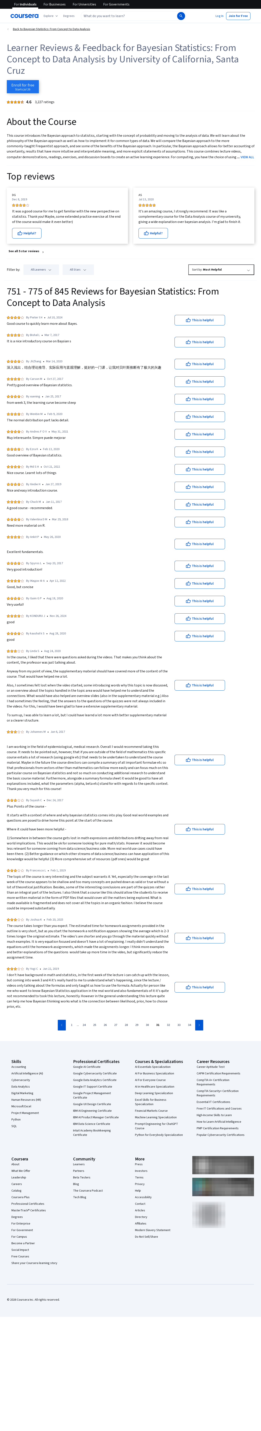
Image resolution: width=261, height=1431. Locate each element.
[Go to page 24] (84, 1025)
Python (16, 1119)
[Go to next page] (199, 1025)
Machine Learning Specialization (156, 1117)
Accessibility (143, 1197)
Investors (141, 1171)
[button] (68, 16)
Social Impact (20, 1250)
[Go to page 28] (126, 1025)
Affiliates (140, 1223)
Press (139, 1164)
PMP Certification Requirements (218, 1128)
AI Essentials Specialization (153, 1067)
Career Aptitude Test (211, 1067)
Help (138, 1191)
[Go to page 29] (137, 1025)
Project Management (25, 1113)
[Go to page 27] (116, 1025)
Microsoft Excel (21, 1106)
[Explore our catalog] (51, 16)
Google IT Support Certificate (92, 1086)
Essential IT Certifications (213, 1102)
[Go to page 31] (158, 1025)
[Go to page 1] (72, 1025)
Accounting (18, 1067)
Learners (79, 1164)
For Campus (19, 1237)
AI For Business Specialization (154, 1073)
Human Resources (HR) (26, 1100)
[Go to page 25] (95, 1025)
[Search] (181, 16)
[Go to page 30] (147, 1025)
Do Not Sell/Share (146, 1237)
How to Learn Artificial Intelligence (219, 1122)
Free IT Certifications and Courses (219, 1108)
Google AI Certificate (87, 1067)
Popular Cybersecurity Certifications (221, 1135)
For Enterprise (20, 1223)
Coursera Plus (20, 1197)
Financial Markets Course (151, 1111)
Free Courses (20, 1256)
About (15, 1164)
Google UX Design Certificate (92, 1104)
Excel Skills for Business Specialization (150, 1102)
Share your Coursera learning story (34, 1263)
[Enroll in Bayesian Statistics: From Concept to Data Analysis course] (23, 86)
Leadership (18, 1177)
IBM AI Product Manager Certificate (96, 1117)
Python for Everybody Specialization (159, 1135)
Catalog (16, 1191)
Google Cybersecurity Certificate (95, 1073)
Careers (16, 1184)
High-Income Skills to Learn (214, 1115)
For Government (22, 1230)
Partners (78, 1171)
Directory (141, 1217)
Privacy (140, 1184)
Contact (140, 1204)
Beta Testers (81, 1177)
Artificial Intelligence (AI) (27, 1073)
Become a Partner (23, 1243)
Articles (140, 1210)
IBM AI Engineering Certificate (92, 1111)
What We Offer (20, 1171)
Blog (76, 1184)
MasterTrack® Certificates (28, 1210)
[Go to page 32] (168, 1025)
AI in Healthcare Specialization (154, 1086)
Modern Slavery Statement (152, 1230)
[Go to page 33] (179, 1025)
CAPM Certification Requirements (218, 1073)
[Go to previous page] (62, 1025)
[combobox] (128, 16)
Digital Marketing (22, 1093)
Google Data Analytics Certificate (95, 1080)
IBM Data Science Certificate (91, 1124)
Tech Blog (79, 1197)
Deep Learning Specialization (154, 1093)
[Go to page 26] (105, 1025)
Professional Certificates (27, 1204)
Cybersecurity (20, 1080)
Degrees (17, 1217)
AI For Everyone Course (150, 1080)
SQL (14, 1126)
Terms (139, 1177)
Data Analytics (20, 1086)
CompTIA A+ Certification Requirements (213, 1082)
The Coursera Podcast (88, 1191)
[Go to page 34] (189, 1025)
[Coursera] (24, 16)
